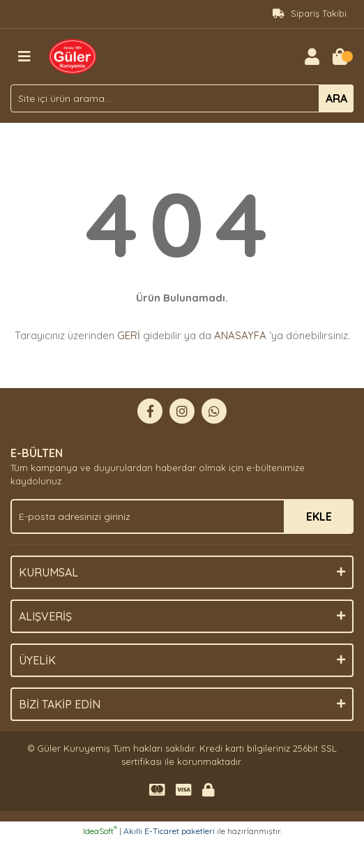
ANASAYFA (240, 335)
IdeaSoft (100, 831)
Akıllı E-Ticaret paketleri (169, 831)
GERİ (128, 335)
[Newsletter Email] (182, 516)
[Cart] (340, 56)
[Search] (182, 98)
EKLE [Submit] (319, 516)
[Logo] (72, 55)
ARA (336, 98)
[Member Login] (312, 56)
